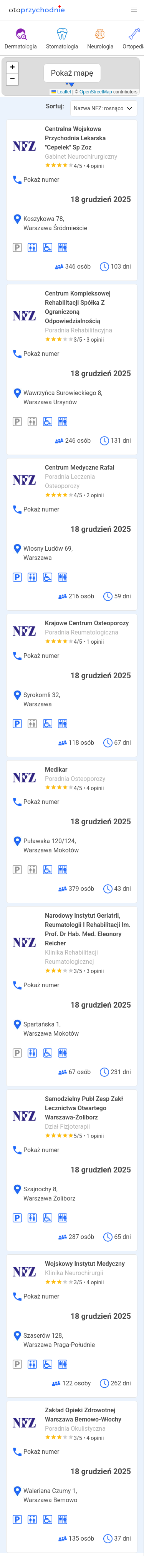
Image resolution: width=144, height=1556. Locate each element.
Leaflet (61, 92)
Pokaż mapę (72, 73)
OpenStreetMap (95, 92)
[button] (134, 10)
